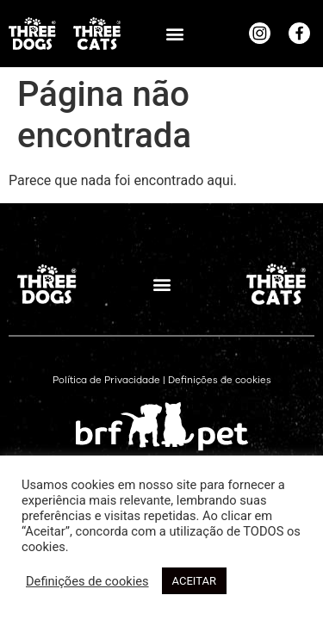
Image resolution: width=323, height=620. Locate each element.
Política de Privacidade (106, 380)
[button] (174, 33)
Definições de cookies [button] (219, 380)
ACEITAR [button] (194, 580)
